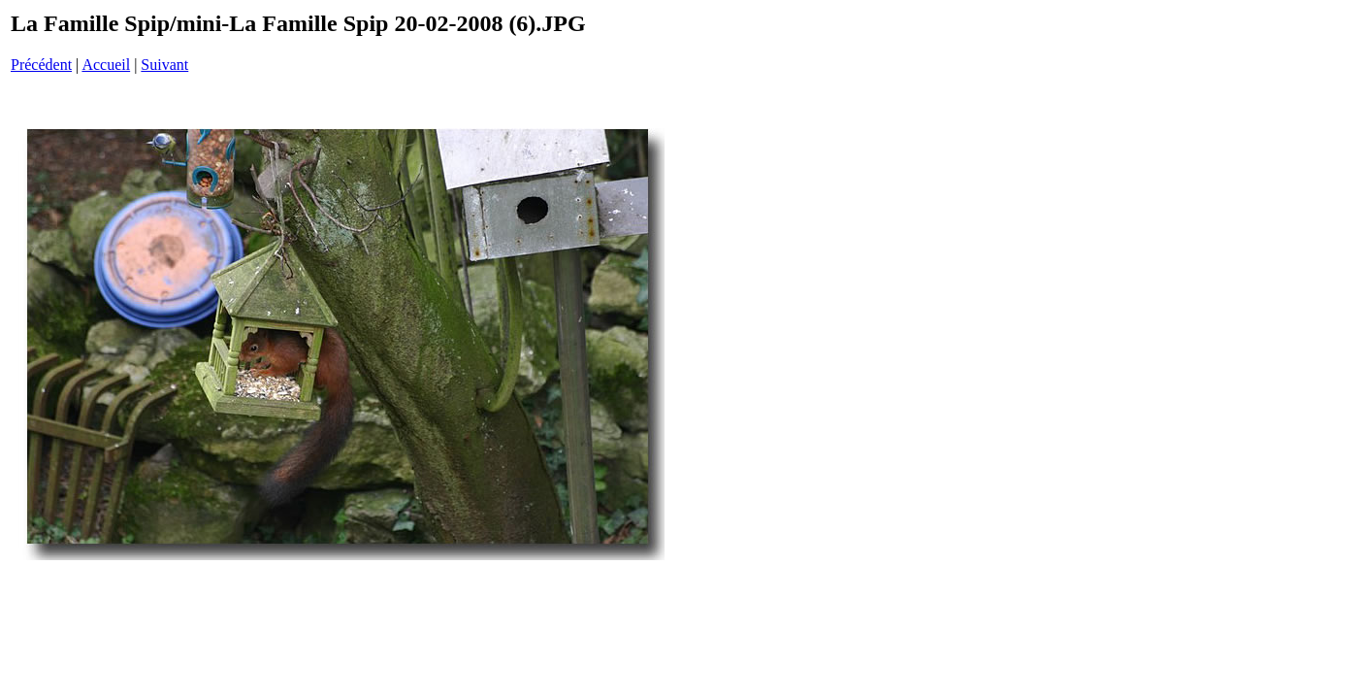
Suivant (164, 64)
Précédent (41, 64)
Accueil (105, 64)
